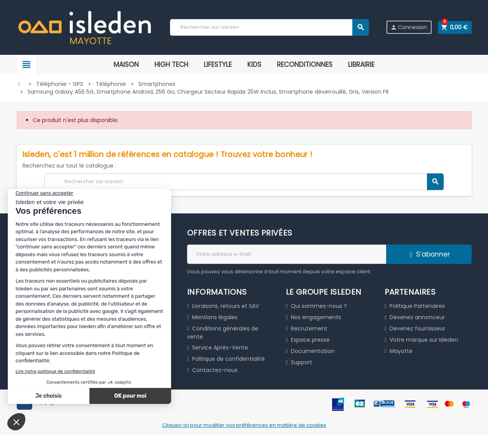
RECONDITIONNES (304, 64)
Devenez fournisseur (417, 328)
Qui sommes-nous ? (319, 306)
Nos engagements (316, 317)
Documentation (312, 351)
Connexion (408, 27)
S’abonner (429, 254)
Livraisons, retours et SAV (225, 306)
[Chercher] (269, 27)
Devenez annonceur (417, 317)
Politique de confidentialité (228, 359)
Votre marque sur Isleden (424, 340)
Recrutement (309, 328)
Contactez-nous (215, 370)
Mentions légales (215, 317)
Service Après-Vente (220, 347)
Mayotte (401, 351)
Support (301, 362)
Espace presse (310, 340)
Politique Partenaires (417, 306)
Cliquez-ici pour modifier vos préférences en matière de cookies (244, 425)
